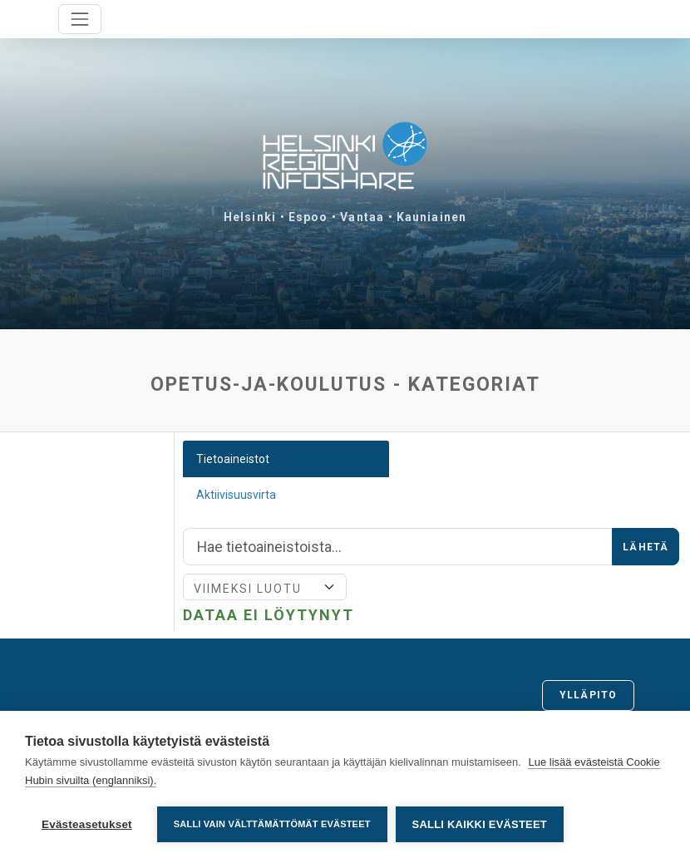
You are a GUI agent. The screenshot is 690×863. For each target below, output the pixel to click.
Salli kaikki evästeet (479, 824)
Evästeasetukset (87, 824)
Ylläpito (588, 695)
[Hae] (398, 547)
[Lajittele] (265, 587)
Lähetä (645, 547)
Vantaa (362, 217)
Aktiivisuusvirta (236, 494)
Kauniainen (431, 217)
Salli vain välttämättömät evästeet (272, 824)
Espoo (308, 217)
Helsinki (250, 217)
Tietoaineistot (232, 459)
